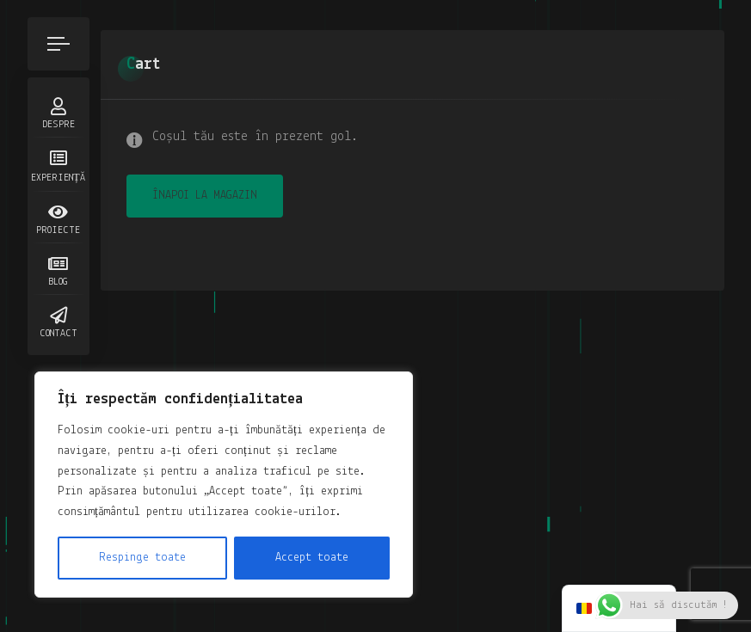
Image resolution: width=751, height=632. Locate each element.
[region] (223, 484)
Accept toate (311, 557)
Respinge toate (142, 557)
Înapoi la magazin (204, 195)
